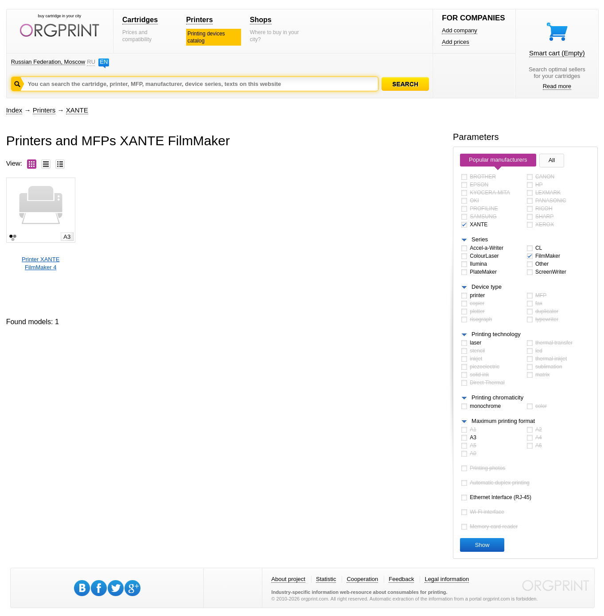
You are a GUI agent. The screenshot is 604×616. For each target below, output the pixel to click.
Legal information (447, 579)
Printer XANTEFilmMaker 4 (40, 263)
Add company (459, 30)
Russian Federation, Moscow (48, 61)
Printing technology (496, 334)
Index (14, 110)
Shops (261, 19)
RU (91, 61)
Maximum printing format (503, 421)
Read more (557, 86)
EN (104, 61)
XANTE (77, 110)
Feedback (401, 579)
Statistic (326, 579)
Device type (487, 286)
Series (480, 239)
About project (288, 579)
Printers (199, 19)
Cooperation (362, 579)
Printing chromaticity (497, 397)
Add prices (455, 42)
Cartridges (140, 19)
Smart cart (557, 53)
